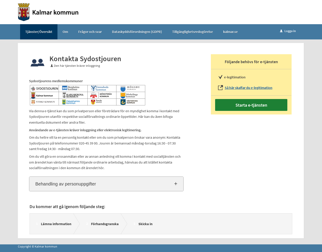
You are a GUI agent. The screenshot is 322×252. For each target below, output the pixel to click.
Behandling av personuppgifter (65, 183)
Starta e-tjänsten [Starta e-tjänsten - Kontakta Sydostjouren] (251, 105)
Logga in (288, 31)
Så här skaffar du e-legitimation (248, 87)
